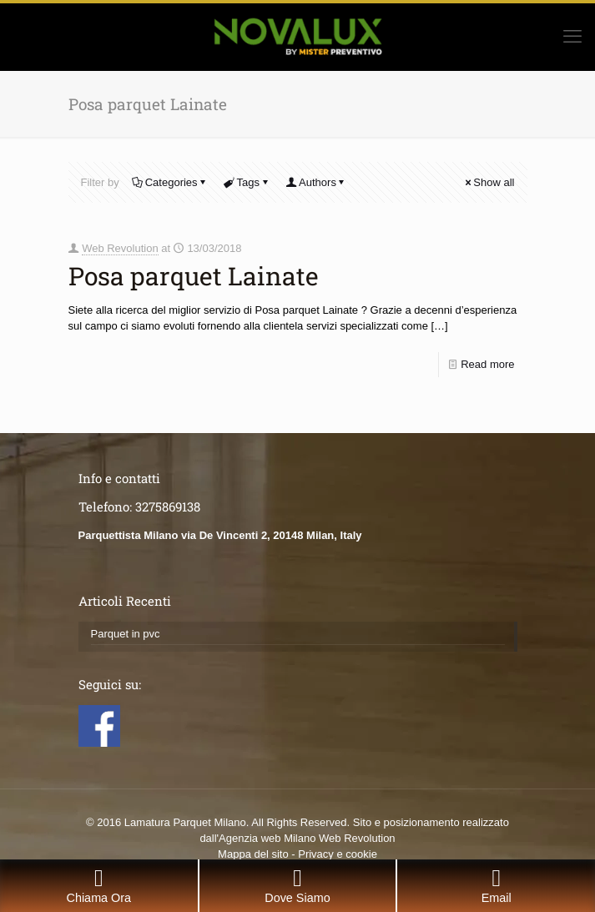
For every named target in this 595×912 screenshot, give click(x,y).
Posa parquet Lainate (193, 275)
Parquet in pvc (125, 633)
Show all (488, 182)
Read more (487, 364)
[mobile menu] (572, 37)
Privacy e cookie (337, 854)
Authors (316, 182)
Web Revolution (120, 248)
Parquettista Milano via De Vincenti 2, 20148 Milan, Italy (220, 535)
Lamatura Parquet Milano (185, 822)
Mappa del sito (253, 854)
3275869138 (167, 506)
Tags (247, 182)
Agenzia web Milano (267, 838)
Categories (170, 182)
